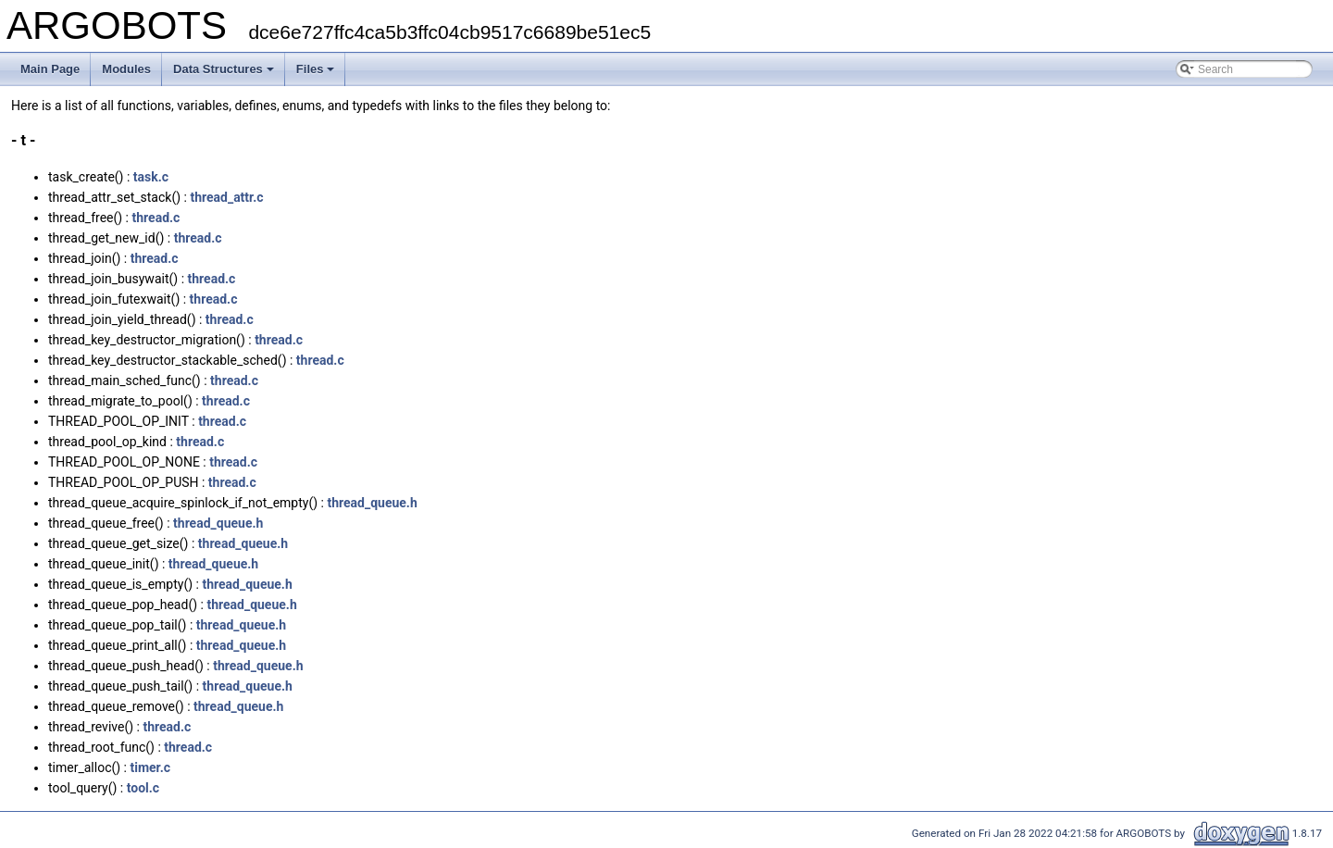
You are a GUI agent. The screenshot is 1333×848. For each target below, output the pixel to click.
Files (315, 69)
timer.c (150, 767)
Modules (126, 69)
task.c (150, 176)
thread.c (156, 217)
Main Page (50, 69)
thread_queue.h (372, 502)
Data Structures (223, 69)
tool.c (143, 787)
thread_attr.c (226, 197)
